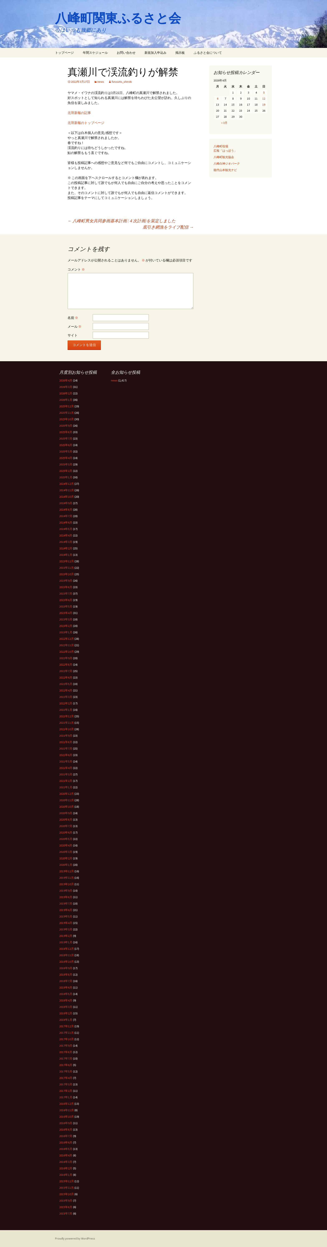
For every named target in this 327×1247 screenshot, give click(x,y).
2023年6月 (65, 600)
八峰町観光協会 (224, 157)
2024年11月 (66, 490)
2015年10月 (66, 1194)
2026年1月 (65, 400)
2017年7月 (65, 1058)
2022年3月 (65, 697)
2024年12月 (66, 484)
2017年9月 (65, 1045)
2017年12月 (66, 1026)
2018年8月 (65, 974)
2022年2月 (65, 703)
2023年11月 (66, 568)
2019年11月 (66, 878)
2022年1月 (65, 710)
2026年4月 (65, 380)
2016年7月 (65, 1136)
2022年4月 (65, 690)
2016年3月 (65, 1162)
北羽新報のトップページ (86, 123)
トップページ (64, 53)
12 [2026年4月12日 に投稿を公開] (263, 98)
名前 (73, 318)
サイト (73, 335)
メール (75, 326)
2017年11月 (66, 1033)
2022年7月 (65, 671)
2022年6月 (65, 677)
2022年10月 (66, 651)
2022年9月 (65, 658)
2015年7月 (65, 1213)
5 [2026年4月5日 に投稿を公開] (264, 92)
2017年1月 (65, 1097)
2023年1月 (65, 632)
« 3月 (224, 123)
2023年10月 (66, 574)
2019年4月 (65, 923)
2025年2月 (65, 471)
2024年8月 (65, 509)
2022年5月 (65, 684)
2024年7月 (65, 516)
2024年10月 (66, 497)
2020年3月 (65, 852)
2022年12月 (66, 639)
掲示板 (180, 53)
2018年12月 (66, 949)
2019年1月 (65, 942)
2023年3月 (65, 619)
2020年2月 (65, 858)
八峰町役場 (221, 146)
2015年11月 (66, 1188)
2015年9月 (65, 1200)
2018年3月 (65, 1007)
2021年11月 (66, 723)
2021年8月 (65, 742)
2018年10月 (66, 961)
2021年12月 (66, 716)
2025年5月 (65, 451)
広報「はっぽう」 (225, 150)
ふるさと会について (208, 53)
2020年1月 (65, 865)
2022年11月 (66, 645)
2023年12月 (66, 561)
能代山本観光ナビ (225, 170)
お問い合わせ (126, 53)
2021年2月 (65, 781)
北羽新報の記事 (79, 113)
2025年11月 (66, 413)
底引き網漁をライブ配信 (168, 227)
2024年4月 (65, 535)
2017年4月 (65, 1078)
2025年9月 (65, 425)
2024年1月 (65, 555)
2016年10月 (66, 1116)
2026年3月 (65, 387)
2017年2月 (65, 1091)
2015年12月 (66, 1181)
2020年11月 (66, 800)
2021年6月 (65, 755)
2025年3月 (65, 464)
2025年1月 (65, 477)
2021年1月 (65, 787)
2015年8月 (65, 1207)
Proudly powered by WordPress (75, 1238)
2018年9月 (65, 968)
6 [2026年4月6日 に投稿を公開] (217, 98)
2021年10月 (66, 729)
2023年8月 (65, 587)
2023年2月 (65, 626)
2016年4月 (65, 1155)
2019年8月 (65, 897)
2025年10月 (66, 419)
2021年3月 (65, 774)
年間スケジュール (95, 53)
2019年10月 (66, 884)
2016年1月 (65, 1175)
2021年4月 (65, 768)
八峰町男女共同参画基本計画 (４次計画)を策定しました (122, 220)
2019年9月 (65, 890)
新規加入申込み (155, 53)
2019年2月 (65, 936)
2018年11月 (66, 955)
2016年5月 (65, 1149)
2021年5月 (65, 761)
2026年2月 (65, 393)
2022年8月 (65, 664)
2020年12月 (66, 794)
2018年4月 (65, 1000)
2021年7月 (65, 748)
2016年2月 (65, 1168)
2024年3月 (65, 542)
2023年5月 (65, 606)
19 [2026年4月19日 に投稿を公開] (263, 104)
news (100, 82)
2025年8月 (65, 432)
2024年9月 (65, 503)
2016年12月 (66, 1104)
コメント (76, 269)
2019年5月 (65, 916)
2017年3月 (65, 1084)
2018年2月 (65, 1013)
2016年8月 (65, 1129)
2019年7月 (65, 903)
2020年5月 (65, 839)
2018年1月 (65, 1020)
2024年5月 (65, 529)
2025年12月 (66, 406)
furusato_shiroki (122, 82)
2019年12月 (66, 871)
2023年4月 (65, 613)
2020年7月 (65, 826)
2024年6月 (65, 522)
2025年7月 (65, 438)
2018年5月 (65, 994)
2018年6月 (65, 987)
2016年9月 (65, 1123)
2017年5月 (65, 1071)
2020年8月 (65, 819)
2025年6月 (65, 445)
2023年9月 (65, 580)
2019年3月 (65, 929)
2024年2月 (65, 548)
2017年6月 (65, 1065)
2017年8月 (65, 1052)
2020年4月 (65, 845)
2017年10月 (66, 1039)
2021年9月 (65, 735)
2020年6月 (65, 832)
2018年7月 (65, 981)
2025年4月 (65, 458)
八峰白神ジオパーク (227, 163)
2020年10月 (66, 806)
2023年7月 (65, 593)
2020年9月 (65, 813)
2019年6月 (65, 910)
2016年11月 (66, 1110)
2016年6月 (65, 1142)
